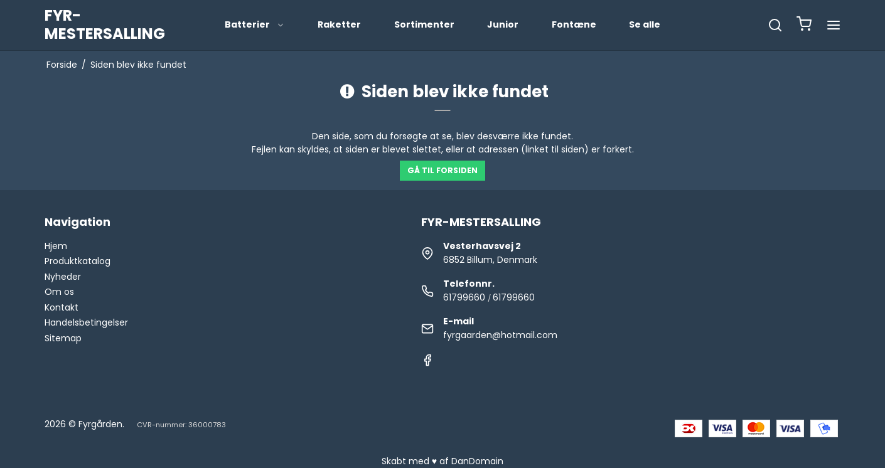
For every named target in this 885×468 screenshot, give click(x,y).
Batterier (255, 24)
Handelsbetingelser (86, 322)
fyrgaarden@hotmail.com (500, 335)
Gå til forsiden (442, 170)
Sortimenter (424, 24)
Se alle (644, 24)
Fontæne (574, 24)
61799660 (464, 297)
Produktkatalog (77, 261)
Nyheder (63, 276)
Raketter (339, 24)
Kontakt (61, 307)
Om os (59, 291)
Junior (502, 24)
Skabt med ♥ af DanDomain (442, 461)
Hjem (56, 246)
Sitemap (63, 338)
